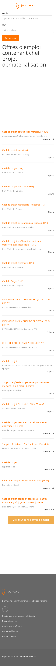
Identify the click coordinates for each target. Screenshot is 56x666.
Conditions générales (12, 626)
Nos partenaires (9, 621)
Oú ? (4, 25)
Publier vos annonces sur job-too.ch (18, 616)
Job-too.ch (8, 656)
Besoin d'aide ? (9, 636)
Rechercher (10, 38)
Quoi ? (5, 13)
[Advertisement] (28, 97)
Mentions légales (10, 631)
